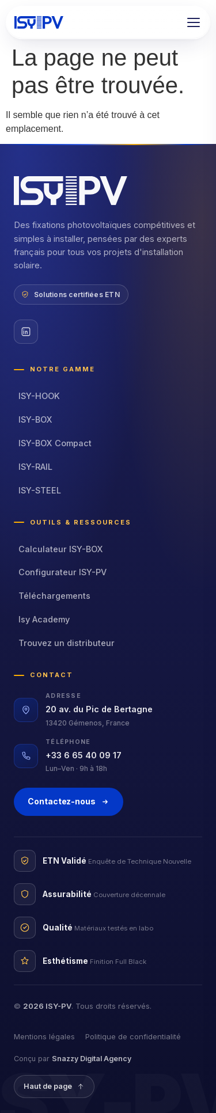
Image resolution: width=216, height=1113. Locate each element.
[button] (193, 22)
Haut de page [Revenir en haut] (54, 1086)
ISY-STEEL (39, 490)
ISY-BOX (35, 419)
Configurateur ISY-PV (62, 572)
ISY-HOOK (39, 396)
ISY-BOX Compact (55, 443)
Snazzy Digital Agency (91, 1058)
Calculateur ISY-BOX (60, 549)
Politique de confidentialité (133, 1036)
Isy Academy (44, 619)
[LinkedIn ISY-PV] (26, 332)
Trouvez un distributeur (66, 643)
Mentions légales (44, 1036)
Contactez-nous (68, 801)
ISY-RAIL (35, 467)
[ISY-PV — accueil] (38, 22)
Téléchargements (54, 596)
